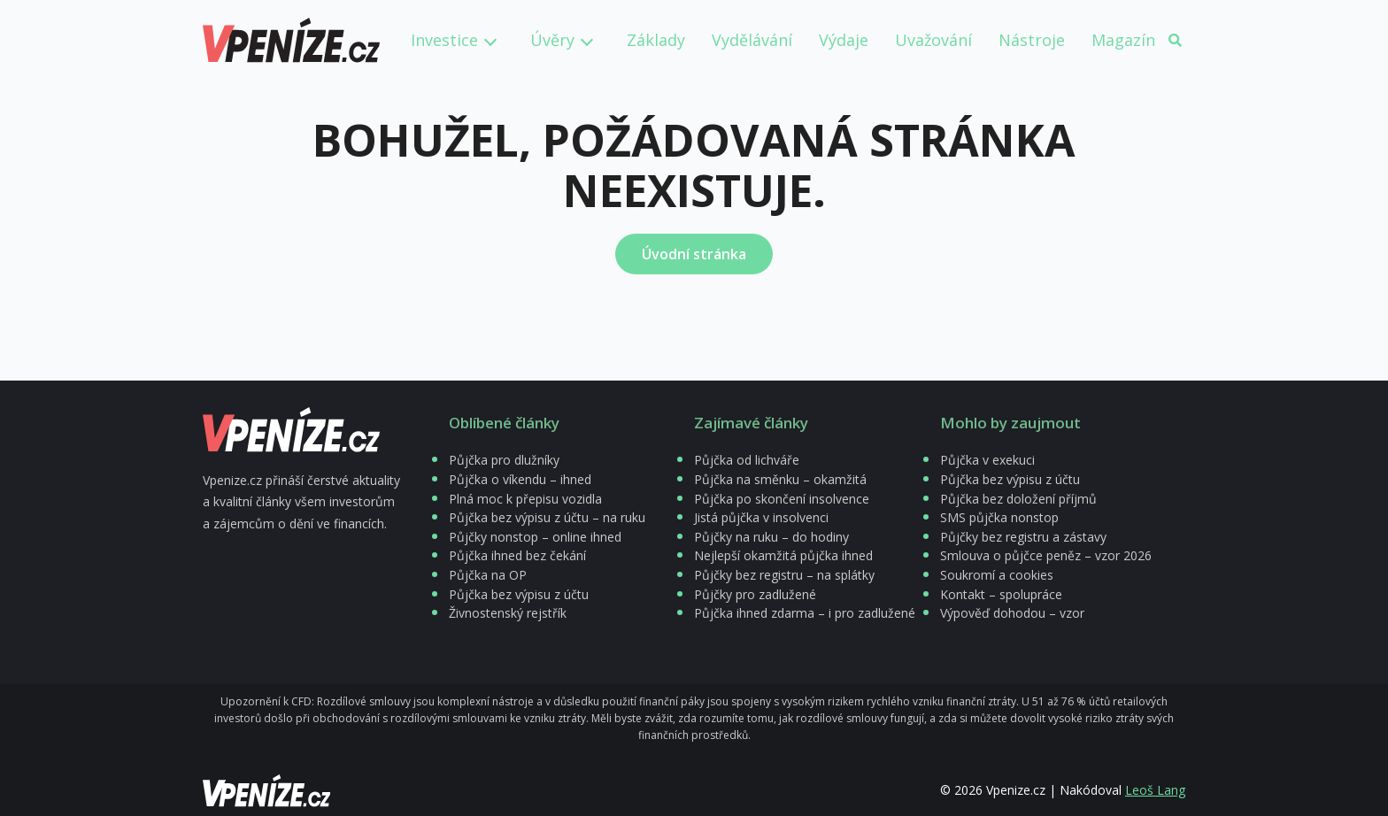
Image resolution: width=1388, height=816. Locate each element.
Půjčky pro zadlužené (755, 594)
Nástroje (1032, 39)
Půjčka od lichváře (746, 459)
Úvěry (552, 39)
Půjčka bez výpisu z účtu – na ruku (547, 517)
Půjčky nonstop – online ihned (535, 536)
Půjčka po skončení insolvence (781, 498)
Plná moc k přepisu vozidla (525, 498)
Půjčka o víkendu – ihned (520, 479)
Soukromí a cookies (996, 574)
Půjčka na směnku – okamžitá (780, 479)
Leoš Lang (1155, 789)
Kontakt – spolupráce (1001, 594)
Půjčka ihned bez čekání (517, 555)
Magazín (1123, 39)
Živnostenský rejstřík (508, 612)
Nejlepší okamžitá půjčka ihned (783, 555)
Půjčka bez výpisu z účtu (519, 594)
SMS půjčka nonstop (999, 517)
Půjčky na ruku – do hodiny (771, 536)
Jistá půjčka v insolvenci (761, 517)
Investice (444, 39)
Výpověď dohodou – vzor (1012, 612)
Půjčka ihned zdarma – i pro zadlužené (804, 612)
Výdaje (843, 39)
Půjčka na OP (488, 574)
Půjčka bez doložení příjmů (1018, 498)
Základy (656, 39)
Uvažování (933, 39)
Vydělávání (752, 39)
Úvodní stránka (694, 254)
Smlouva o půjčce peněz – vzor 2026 (1046, 555)
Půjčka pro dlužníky (504, 459)
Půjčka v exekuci (987, 459)
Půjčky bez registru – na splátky (784, 574)
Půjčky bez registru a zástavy (1023, 536)
